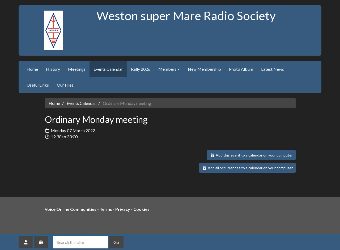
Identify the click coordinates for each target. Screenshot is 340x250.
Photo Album (241, 69)
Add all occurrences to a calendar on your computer (247, 168)
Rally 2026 (140, 69)
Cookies (141, 209)
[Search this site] (80, 242)
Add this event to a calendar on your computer (251, 155)
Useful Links (38, 84)
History (53, 69)
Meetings (77, 69)
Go (116, 242)
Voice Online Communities (70, 209)
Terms (106, 209)
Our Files (65, 84)
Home (32, 69)
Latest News (272, 69)
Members (169, 69)
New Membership (204, 69)
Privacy (122, 209)
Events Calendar (108, 69)
